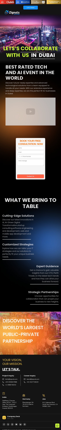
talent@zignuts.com (33, 379)
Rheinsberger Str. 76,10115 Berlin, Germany (28, 404)
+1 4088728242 (10, 385)
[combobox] (19, 156)
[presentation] (29, 170)
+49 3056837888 (11, 382)
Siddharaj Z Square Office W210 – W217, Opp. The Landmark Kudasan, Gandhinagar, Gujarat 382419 (9, 404)
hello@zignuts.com (11, 379)
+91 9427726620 (32, 382)
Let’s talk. (11, 369)
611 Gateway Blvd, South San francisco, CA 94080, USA (50, 404)
